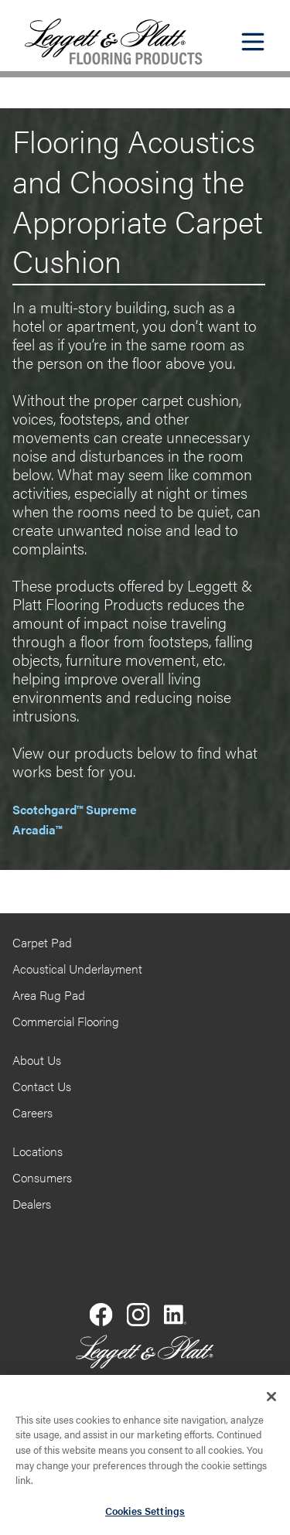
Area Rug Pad (48, 995)
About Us (36, 1060)
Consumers (42, 1177)
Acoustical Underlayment (77, 968)
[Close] (271, 1401)
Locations (37, 1151)
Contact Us (41, 1086)
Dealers (31, 1204)
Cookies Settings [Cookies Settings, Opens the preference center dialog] (145, 1515)
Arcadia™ (37, 829)
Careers (32, 1112)
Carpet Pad (42, 942)
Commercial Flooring (65, 1021)
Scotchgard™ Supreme (74, 809)
